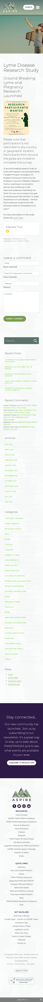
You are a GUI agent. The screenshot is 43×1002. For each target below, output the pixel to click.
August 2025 (10, 491)
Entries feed (13, 678)
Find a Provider (21, 815)
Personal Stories (12, 602)
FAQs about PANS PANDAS (21, 894)
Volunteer (21, 940)
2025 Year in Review (21, 916)
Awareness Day (21, 923)
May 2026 (8, 444)
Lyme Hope (18, 218)
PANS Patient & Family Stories (21, 839)
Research (9, 628)
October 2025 (11, 481)
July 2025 (8, 497)
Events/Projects (12, 560)
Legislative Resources (14, 586)
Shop (21, 905)
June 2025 (9, 502)
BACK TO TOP (21, 971)
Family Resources (12, 571)
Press (7, 612)
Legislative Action (21, 929)
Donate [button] (28, 7)
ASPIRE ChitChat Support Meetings (21, 849)
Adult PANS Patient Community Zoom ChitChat (21, 382)
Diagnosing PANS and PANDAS (21, 881)
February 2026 (11, 460)
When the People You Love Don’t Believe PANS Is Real (19, 411)
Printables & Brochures (15, 617)
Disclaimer (31, 964)
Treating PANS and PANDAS (21, 884)
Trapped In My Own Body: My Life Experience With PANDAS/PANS (19, 417)
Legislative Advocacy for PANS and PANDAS (21, 846)
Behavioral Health (13, 529)
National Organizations (15, 591)
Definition (21, 867)
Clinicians (9, 550)
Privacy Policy (20, 964)
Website (7, 287)
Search (35, 341)
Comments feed (14, 681)
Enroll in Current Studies (21, 936)
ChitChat (9, 544)
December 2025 (11, 471)
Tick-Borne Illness (13, 644)
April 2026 (9, 450)
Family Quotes (11, 565)
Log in (10, 674)
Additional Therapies (14, 518)
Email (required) (10, 277)
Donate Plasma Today (21, 926)
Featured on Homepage (15, 576)
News (7, 597)
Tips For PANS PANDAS (14, 649)
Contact (10, 964)
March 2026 (10, 455)
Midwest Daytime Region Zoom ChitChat (18, 375)
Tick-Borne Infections (21, 842)
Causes (21, 874)
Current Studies (23, 241)
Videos (8, 659)
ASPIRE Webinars (12, 524)
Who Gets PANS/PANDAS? (21, 870)
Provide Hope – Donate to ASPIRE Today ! (21, 919)
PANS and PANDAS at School (21, 891)
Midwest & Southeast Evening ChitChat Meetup (18, 389)
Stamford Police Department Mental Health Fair (21, 361)
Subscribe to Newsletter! (21, 763)
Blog (14, 241)
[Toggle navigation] (38, 7)
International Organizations (18, 581)
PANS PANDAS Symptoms (21, 877)
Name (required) (10, 267)
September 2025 (11, 486)
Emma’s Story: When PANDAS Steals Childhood (20, 406)
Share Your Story (21, 933)
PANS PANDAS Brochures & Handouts (21, 822)
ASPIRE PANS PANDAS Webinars (21, 818)
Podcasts (9, 607)
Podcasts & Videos (21, 852)
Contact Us (21, 943)
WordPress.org (14, 684)
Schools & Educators (14, 633)
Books (7, 539)
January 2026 (10, 465)
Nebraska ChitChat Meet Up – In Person (18, 368)
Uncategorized (11, 654)
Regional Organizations (15, 623)
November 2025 (11, 476)
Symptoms (9, 638)
